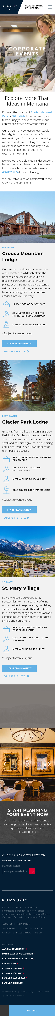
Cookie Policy (43, 991)
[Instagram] (19, 882)
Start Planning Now (19, 343)
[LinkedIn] (34, 882)
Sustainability (10, 928)
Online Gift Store (33, 928)
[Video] (27, 706)
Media (38, 933)
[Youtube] (26, 882)
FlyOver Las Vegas (13, 978)
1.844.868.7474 (9, 860)
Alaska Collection (13, 949)
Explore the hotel (15, 351)
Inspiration (23, 924)
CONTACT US (24, 860)
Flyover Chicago (12, 983)
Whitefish (18, 116)
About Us (7, 924)
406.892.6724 (10, 172)
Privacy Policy (26, 991)
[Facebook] (4, 882)
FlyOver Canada (12, 968)
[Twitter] (11, 882)
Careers (7, 933)
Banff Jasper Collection (17, 954)
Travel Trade (23, 933)
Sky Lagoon (9, 963)
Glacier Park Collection (17, 958)
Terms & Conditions (14, 995)
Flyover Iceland (12, 973)
